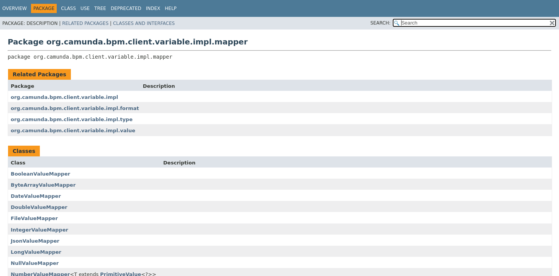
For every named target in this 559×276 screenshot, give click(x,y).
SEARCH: (380, 23)
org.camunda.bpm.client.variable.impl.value (73, 130)
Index (153, 8)
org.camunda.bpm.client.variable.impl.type (72, 119)
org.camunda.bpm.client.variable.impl (64, 97)
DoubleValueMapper (39, 207)
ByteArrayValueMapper (43, 185)
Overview (14, 8)
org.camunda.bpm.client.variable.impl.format (75, 108)
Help (171, 8)
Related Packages (85, 23)
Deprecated (126, 8)
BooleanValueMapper (40, 174)
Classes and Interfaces (144, 23)
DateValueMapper (36, 196)
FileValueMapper (34, 218)
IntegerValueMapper (39, 230)
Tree (100, 8)
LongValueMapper (36, 252)
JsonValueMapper (35, 241)
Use (85, 8)
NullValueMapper (35, 263)
